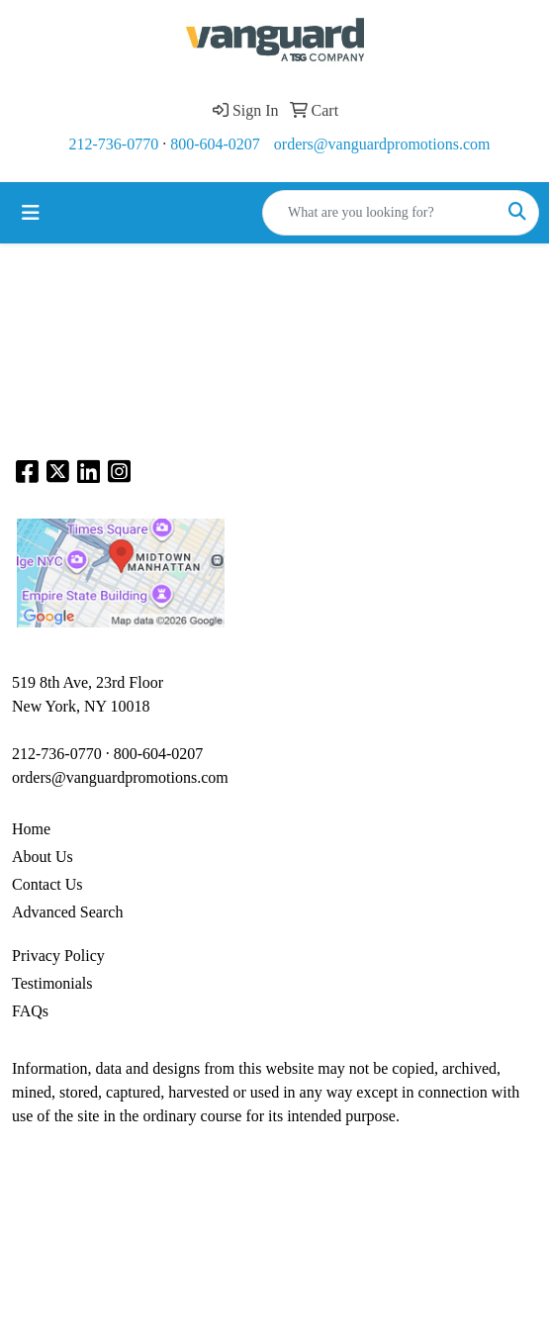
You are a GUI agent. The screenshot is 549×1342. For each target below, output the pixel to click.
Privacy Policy (58, 955)
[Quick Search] (380, 213)
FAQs (30, 1011)
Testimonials (52, 983)
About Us (42, 856)
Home (31, 828)
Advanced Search (67, 912)
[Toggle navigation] (30, 213)
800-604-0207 (215, 144)
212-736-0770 (114, 144)
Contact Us (47, 884)
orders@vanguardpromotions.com (382, 144)
